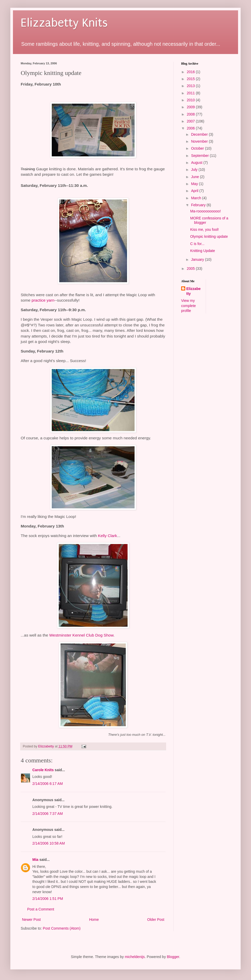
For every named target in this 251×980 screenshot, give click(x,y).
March (196, 198)
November (200, 141)
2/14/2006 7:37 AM (47, 813)
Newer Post (31, 919)
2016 (191, 72)
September (200, 156)
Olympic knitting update (209, 236)
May (195, 184)
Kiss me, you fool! (204, 229)
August (197, 162)
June (195, 177)
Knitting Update (202, 251)
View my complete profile (188, 305)
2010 (191, 100)
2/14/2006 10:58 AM (48, 843)
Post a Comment (40, 909)
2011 (191, 93)
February (198, 205)
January (198, 259)
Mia (35, 860)
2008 (191, 114)
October (198, 148)
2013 (191, 86)
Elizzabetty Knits (64, 23)
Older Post (155, 919)
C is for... (197, 244)
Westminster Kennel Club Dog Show (81, 635)
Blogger (173, 957)
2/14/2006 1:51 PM (47, 899)
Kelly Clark (107, 535)
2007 (191, 121)
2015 (191, 79)
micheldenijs (135, 957)
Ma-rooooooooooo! (205, 211)
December (200, 134)
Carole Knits (43, 770)
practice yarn (43, 300)
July (194, 169)
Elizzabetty (193, 291)
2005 (191, 268)
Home (94, 919)
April (195, 191)
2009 (191, 107)
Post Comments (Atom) (61, 928)
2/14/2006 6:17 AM (47, 784)
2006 (191, 128)
